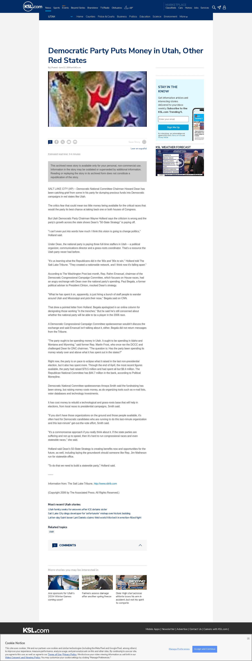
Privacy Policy (69, 654)
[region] (126, 647)
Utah (51, 531)
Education (145, 16)
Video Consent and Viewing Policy (22, 657)
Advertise (182, 629)
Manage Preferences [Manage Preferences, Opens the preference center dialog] (179, 649)
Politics (133, 16)
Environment (170, 16)
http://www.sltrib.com (105, 483)
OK (248, 638)
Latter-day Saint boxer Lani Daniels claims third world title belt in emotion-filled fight (94, 517)
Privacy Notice (163, 137)
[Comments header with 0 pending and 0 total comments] (97, 545)
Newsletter (168, 629)
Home (80, 16)
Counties (90, 16)
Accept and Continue (204, 649)
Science (157, 16)
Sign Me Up (173, 127)
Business (122, 16)
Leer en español (139, 149)
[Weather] (129, 9)
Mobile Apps (153, 629)
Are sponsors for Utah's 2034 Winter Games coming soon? (61, 596)
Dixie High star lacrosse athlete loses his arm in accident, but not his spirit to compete (130, 598)
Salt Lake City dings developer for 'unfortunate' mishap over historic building (89, 513)
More (184, 16)
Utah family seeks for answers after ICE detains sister (77, 509)
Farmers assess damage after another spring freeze (96, 594)
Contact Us (195, 629)
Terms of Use (177, 135)
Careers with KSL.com (215, 629)
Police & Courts (106, 16)
